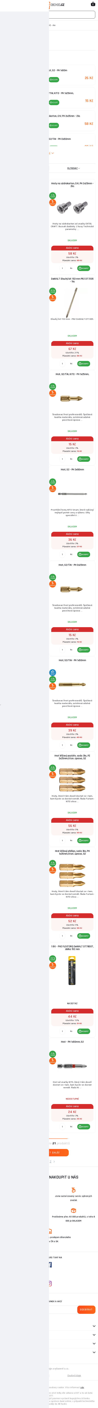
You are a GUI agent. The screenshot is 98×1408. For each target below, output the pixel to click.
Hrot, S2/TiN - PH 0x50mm (26, 660)
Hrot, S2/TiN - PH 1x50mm (72, 660)
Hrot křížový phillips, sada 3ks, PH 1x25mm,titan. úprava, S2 (72, 852)
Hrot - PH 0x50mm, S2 (26, 565)
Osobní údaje (74, 1375)
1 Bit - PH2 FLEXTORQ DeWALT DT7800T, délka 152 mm (72, 948)
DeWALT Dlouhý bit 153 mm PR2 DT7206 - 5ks (26, 948)
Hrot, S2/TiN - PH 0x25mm (72, 565)
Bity (32, 25)
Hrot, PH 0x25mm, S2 (26, 374)
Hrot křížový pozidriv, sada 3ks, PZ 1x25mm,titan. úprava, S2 (26, 757)
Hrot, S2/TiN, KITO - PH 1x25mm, (72, 374)
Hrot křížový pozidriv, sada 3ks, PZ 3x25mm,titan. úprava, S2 (26, 852)
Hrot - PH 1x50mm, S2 (72, 1042)
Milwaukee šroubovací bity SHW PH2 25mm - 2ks (26, 280)
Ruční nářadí (19, 25)
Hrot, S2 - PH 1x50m (26, 469)
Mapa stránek (26, 1375)
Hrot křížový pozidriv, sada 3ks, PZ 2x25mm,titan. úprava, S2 (72, 757)
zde (82, 1387)
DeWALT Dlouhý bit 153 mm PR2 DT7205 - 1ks (72, 280)
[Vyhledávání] (49, 15)
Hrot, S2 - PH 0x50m (25, 183)
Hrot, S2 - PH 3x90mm (72, 469)
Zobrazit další (49, 1152)
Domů (6, 25)
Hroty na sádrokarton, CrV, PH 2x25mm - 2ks (72, 185)
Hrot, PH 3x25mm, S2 (26, 1042)
